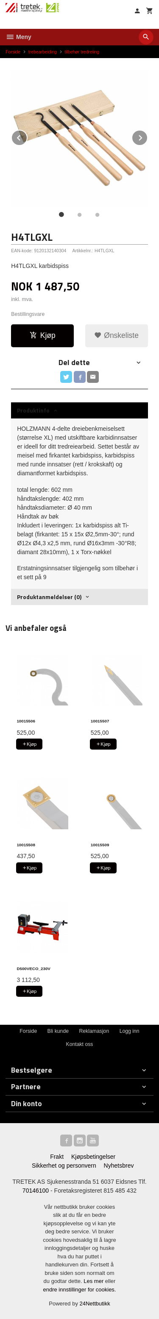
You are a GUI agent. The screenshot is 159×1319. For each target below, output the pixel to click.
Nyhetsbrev (119, 1165)
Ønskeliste (116, 335)
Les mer (94, 1281)
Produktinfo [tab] (33, 410)
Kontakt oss (79, 1044)
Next (147, 136)
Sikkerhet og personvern (64, 1165)
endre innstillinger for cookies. (79, 1289)
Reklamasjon (94, 1031)
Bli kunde (58, 1031)
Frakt (57, 1156)
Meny (18, 36)
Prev (27, 136)
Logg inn (129, 1031)
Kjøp (43, 335)
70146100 (35, 1190)
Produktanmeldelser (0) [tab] (49, 596)
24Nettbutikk (95, 1303)
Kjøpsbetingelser (93, 1156)
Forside (13, 51)
